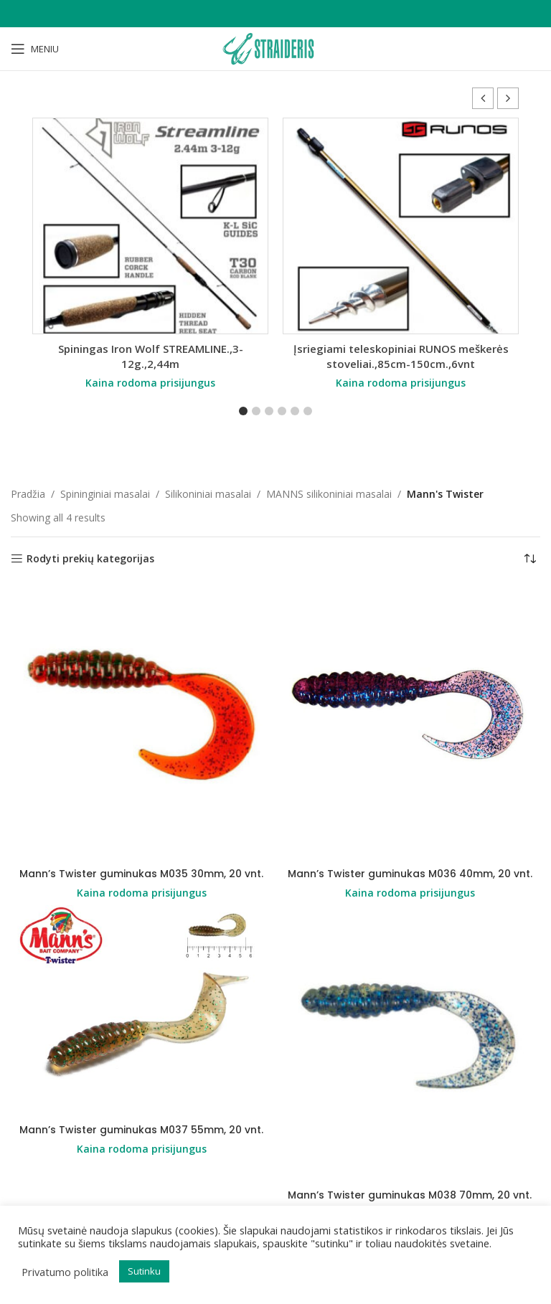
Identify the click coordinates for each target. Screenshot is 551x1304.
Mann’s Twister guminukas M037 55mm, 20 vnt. (141, 1130)
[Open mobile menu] (35, 48)
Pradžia (28, 494)
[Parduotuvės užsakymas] (529, 559)
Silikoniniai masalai (208, 494)
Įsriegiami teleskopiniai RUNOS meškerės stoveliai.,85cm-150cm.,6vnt (401, 356)
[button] (508, 98)
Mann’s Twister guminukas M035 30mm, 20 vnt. (141, 873)
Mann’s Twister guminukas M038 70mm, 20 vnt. (410, 1195)
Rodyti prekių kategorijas (90, 559)
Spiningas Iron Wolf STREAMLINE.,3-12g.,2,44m (150, 356)
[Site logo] (275, 48)
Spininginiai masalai (105, 494)
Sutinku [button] (144, 1271)
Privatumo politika (65, 1271)
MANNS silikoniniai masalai (329, 494)
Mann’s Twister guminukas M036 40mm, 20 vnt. (410, 873)
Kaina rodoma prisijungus (150, 382)
